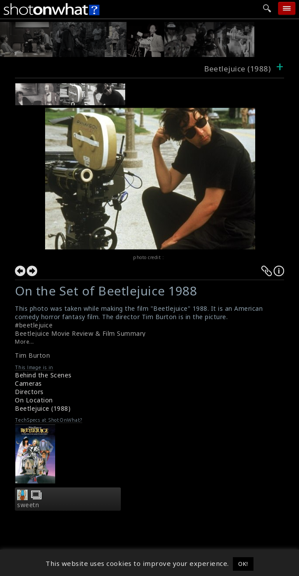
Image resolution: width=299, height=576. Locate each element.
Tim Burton (32, 355)
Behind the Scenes (43, 375)
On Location (34, 400)
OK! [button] (243, 564)
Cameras (28, 383)
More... (24, 341)
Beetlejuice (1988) (42, 408)
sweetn (28, 505)
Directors (29, 392)
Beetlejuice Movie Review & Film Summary (80, 333)
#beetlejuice (34, 325)
